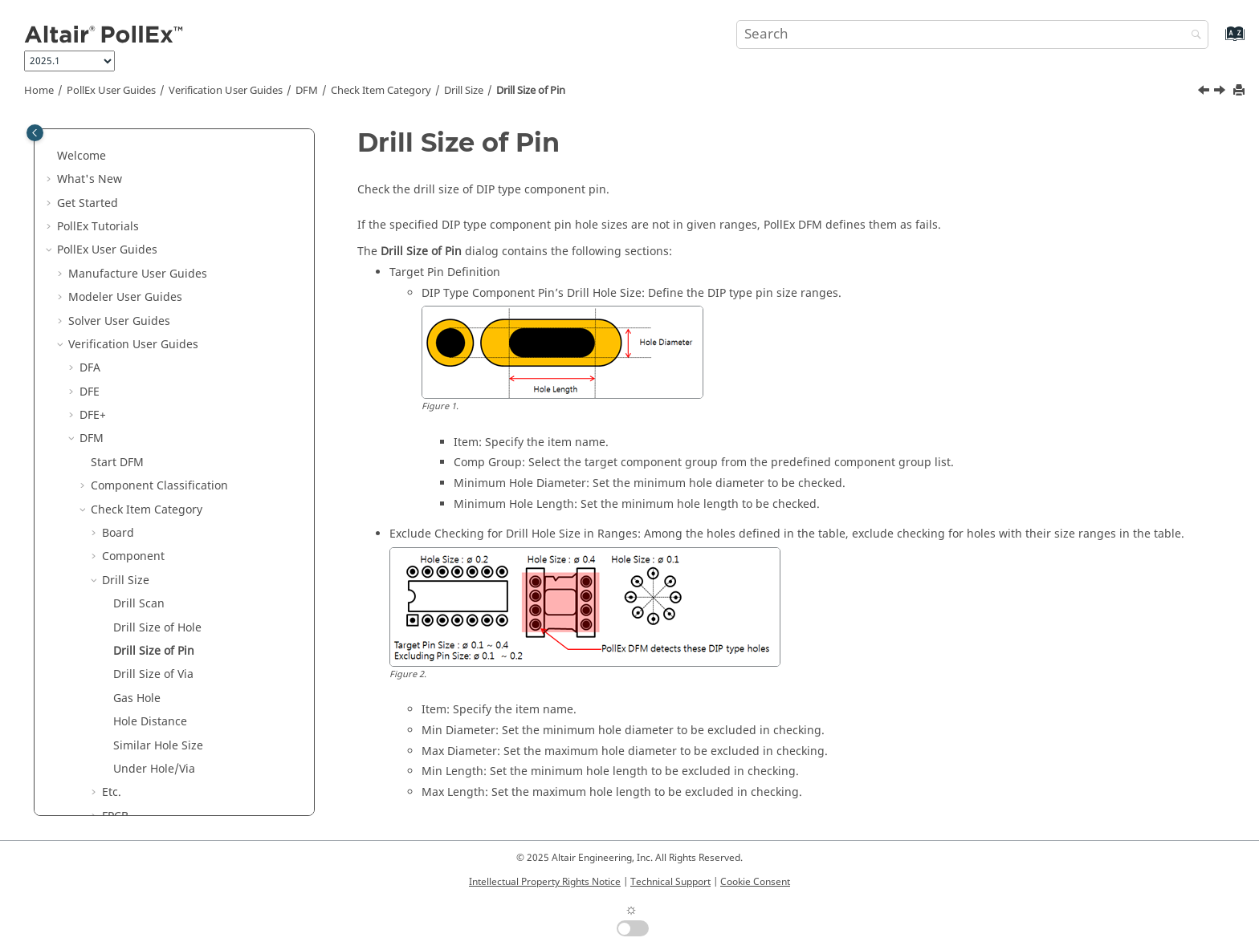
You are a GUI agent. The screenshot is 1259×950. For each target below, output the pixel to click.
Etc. (111, 492)
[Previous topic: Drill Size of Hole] (1205, 92)
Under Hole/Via (154, 469)
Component (133, 256)
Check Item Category (381, 90)
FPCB (115, 516)
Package (124, 563)
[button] (73, 139)
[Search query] (972, 34)
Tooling (122, 704)
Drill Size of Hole (157, 327)
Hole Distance (150, 421)
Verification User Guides (226, 90)
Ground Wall (135, 539)
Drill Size (463, 90)
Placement (130, 634)
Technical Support (670, 882)
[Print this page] (1240, 91)
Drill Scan (139, 303)
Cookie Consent (755, 882)
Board (118, 233)
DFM (306, 90)
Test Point (128, 657)
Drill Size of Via (153, 374)
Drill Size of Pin (530, 90)
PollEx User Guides (111, 90)
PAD (113, 587)
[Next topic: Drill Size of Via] (1221, 92)
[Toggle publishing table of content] (34, 132)
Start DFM (117, 162)
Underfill (125, 728)
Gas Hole (137, 398)
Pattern (121, 610)
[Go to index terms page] (1218, 41)
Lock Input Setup (136, 775)
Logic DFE (105, 798)
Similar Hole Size (158, 445)
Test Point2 (131, 680)
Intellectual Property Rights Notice (545, 882)
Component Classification (159, 185)
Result (107, 752)
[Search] (1192, 35)
